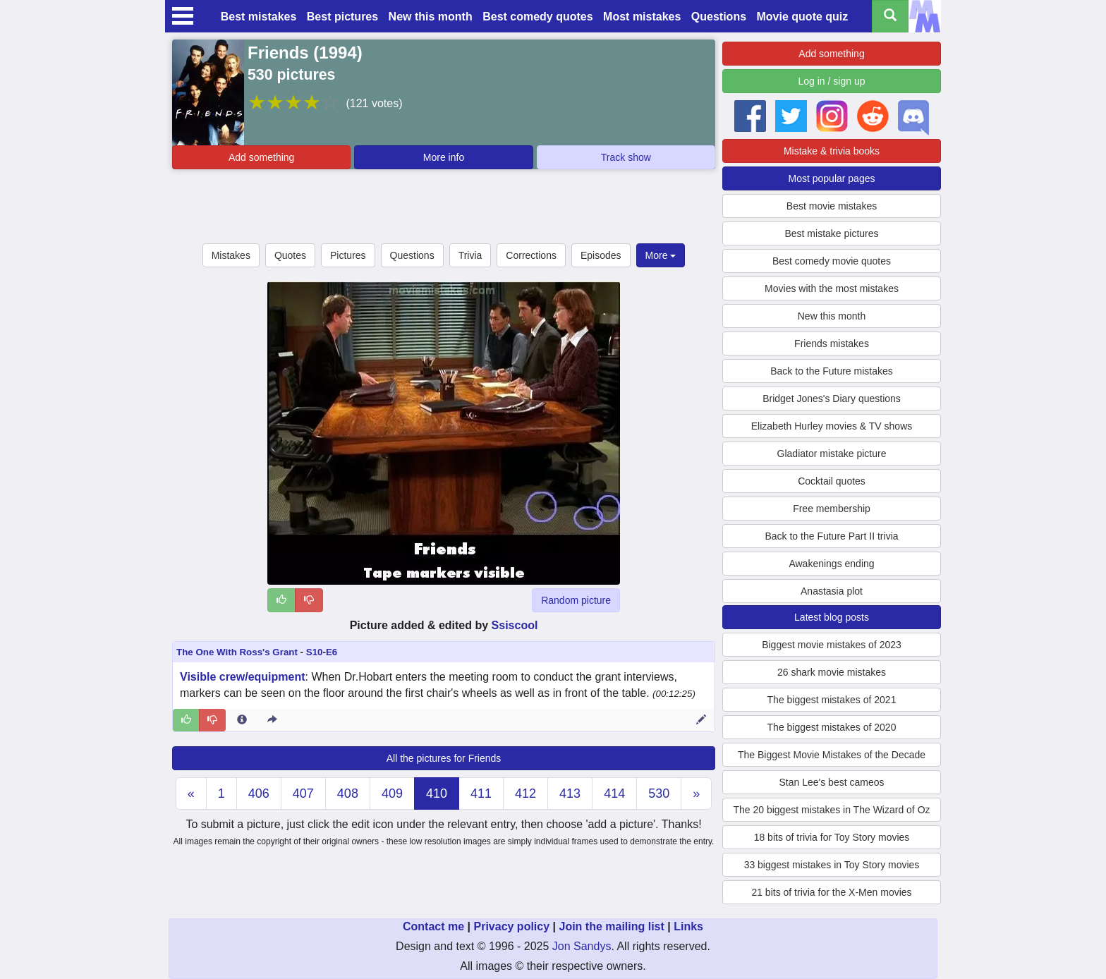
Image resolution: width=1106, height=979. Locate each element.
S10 (314, 652)
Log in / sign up (831, 81)
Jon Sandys (582, 946)
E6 (331, 652)
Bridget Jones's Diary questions (831, 398)
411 (481, 793)
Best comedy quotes (537, 17)
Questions (718, 17)
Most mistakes (642, 17)
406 (258, 793)
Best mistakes (259, 17)
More (660, 255)
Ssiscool (515, 625)
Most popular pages (832, 178)
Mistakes (231, 255)
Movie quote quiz (803, 17)
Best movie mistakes (831, 206)
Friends (278, 52)
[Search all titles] (890, 16)
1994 (337, 52)
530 (658, 793)
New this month (431, 17)
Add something (261, 157)
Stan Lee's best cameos (832, 782)
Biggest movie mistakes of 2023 (831, 644)
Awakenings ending (831, 563)
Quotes (290, 255)
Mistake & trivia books (832, 151)
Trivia (470, 255)
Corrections (531, 255)
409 (392, 793)
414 (614, 793)
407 (303, 793)
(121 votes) (374, 103)
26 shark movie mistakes (831, 672)
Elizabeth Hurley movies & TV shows (832, 426)
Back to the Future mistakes (831, 371)
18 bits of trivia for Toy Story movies (832, 837)
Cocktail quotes (831, 481)
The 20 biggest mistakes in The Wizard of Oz (831, 809)
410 (436, 793)
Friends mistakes (831, 343)
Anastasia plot (832, 591)
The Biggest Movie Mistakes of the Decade (831, 754)
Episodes (601, 255)
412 (525, 793)
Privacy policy (511, 926)
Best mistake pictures (831, 233)
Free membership (831, 508)
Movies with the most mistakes (832, 288)
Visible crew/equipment (242, 677)
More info (443, 157)
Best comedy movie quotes (831, 261)
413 (570, 793)
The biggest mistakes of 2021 (832, 699)
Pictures (348, 255)
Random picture (576, 600)
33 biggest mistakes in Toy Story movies (832, 864)
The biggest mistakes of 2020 (832, 727)
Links (688, 926)
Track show (626, 157)
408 (347, 793)
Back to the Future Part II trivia (831, 536)
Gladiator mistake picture (832, 453)
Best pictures (342, 17)
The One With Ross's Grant (237, 652)
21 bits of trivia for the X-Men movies (831, 892)
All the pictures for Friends (444, 758)
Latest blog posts (831, 617)
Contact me (433, 926)
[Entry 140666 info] (242, 720)
